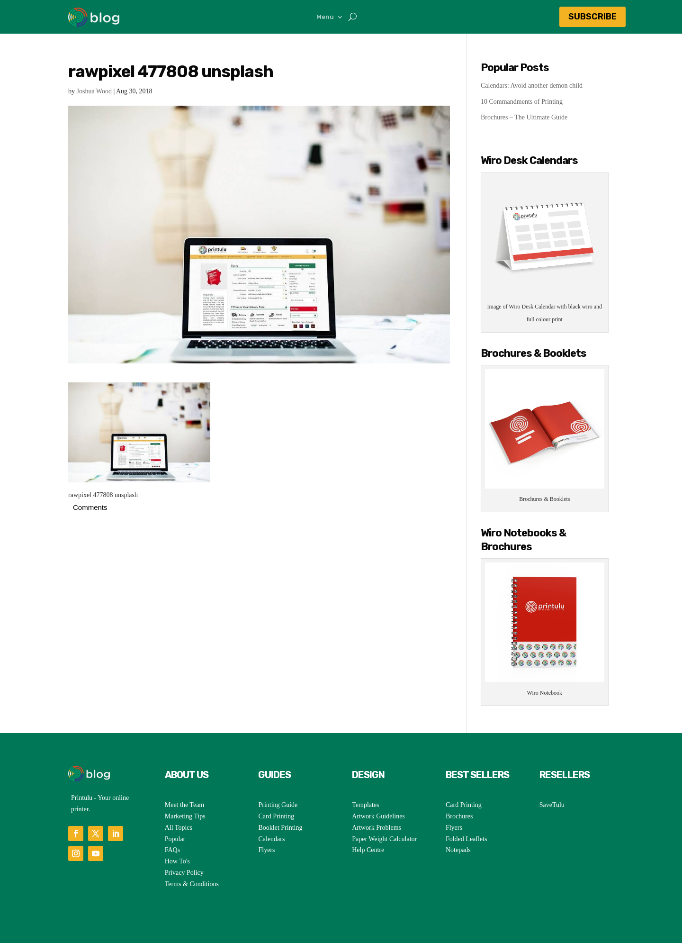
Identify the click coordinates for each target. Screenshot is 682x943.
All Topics (178, 827)
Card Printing (276, 816)
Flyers (266, 849)
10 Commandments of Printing (522, 101)
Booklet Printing (280, 827)
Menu (325, 17)
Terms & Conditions (192, 884)
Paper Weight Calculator (384, 839)
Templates (365, 804)
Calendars (271, 839)
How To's (177, 861)
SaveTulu (552, 804)
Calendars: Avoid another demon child (532, 85)
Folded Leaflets (466, 839)
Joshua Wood (94, 91)
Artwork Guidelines (378, 816)
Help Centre (368, 849)
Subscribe (592, 16)
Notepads (458, 849)
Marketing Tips (185, 816)
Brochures (459, 816)
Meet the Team (185, 804)
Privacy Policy (184, 872)
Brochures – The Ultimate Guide (524, 117)
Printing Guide (277, 804)
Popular (175, 839)
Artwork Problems (376, 827)
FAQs (172, 849)
